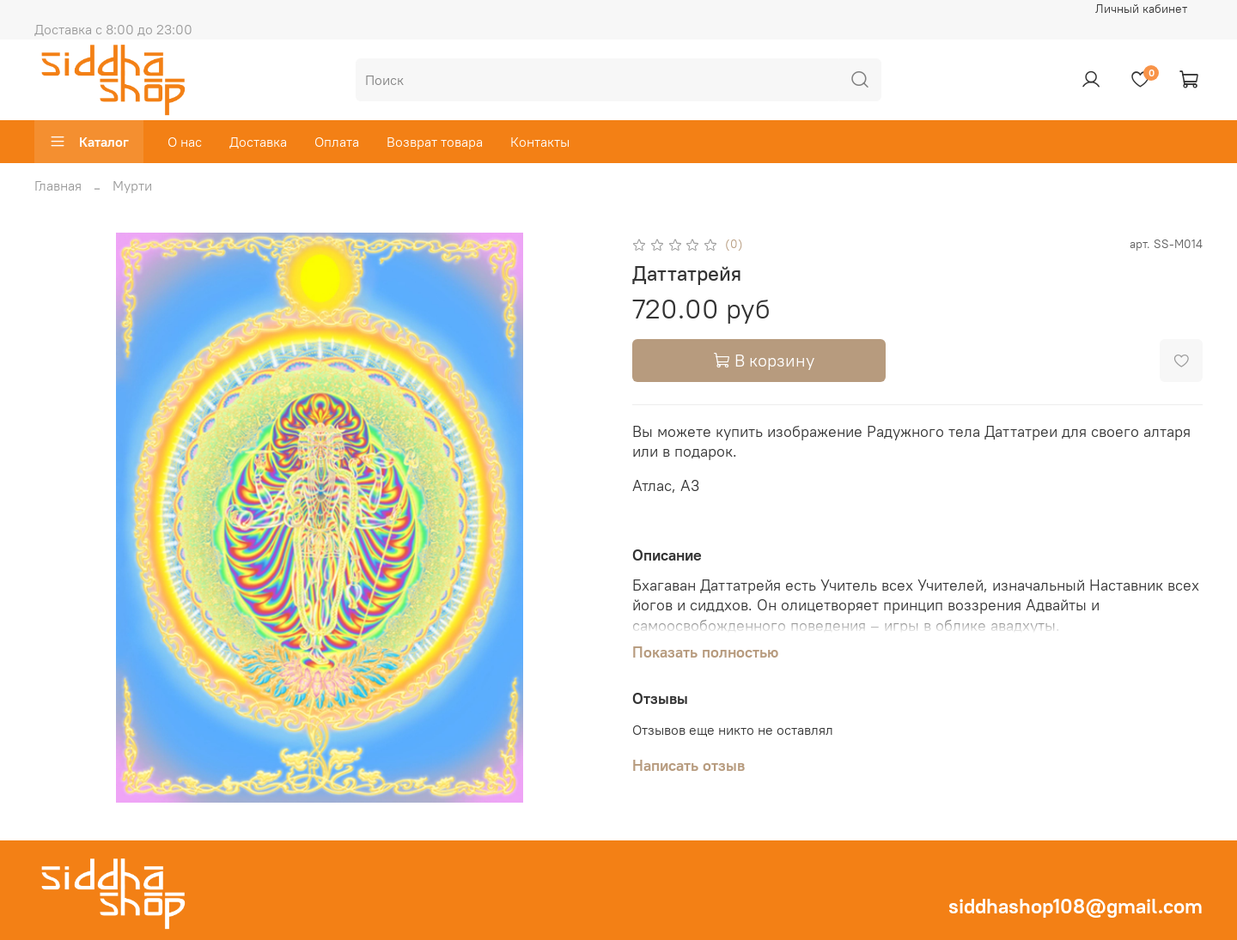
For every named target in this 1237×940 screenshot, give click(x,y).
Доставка (258, 141)
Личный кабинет (1141, 8)
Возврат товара (435, 141)
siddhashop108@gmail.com (1075, 906)
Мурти (132, 185)
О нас (185, 141)
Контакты (540, 141)
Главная (58, 185)
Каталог (89, 141)
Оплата (336, 141)
